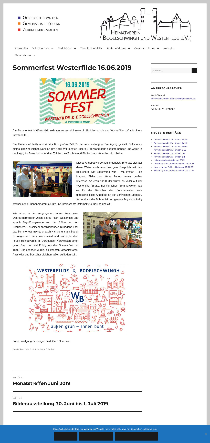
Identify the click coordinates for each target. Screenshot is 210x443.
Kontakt (168, 48)
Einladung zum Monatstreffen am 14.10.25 (174, 170)
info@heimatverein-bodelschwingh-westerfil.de (173, 98)
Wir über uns (40, 48)
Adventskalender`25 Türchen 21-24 (170, 139)
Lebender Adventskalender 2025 (169, 160)
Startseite (21, 48)
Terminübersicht (91, 48)
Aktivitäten (65, 48)
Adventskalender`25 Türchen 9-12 (170, 150)
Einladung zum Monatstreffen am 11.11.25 (174, 163)
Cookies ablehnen (96, 436)
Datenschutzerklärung (136, 436)
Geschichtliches (144, 48)
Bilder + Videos (116, 48)
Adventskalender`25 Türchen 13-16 (170, 146)
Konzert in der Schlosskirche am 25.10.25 (173, 167)
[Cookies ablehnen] (206, 434)
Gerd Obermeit (21, 349)
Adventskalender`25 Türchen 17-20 (170, 143)
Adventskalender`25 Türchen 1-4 (169, 157)
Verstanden (65, 436)
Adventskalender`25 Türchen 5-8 (169, 153)
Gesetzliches (23, 55)
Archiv (51, 349)
